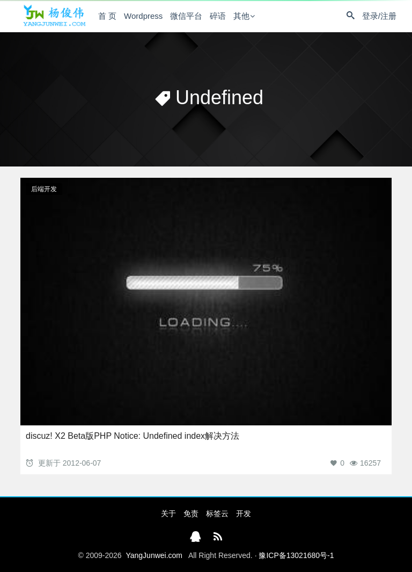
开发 (243, 513)
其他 (241, 15)
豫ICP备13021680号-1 (296, 555)
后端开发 (44, 189)
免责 (190, 513)
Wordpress (143, 15)
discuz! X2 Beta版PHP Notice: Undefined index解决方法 (132, 435)
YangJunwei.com (154, 555)
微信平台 (186, 15)
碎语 (218, 15)
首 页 (107, 15)
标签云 (217, 513)
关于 (168, 513)
